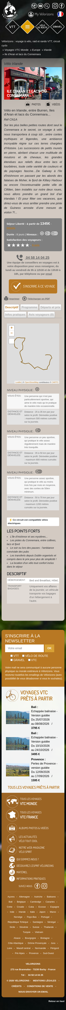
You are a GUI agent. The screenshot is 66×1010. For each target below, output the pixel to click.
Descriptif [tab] (11, 307)
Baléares (51, 896)
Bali (10, 901)
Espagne (54, 906)
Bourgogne (30, 938)
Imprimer (12, 298)
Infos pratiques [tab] (15, 314)
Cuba (31, 906)
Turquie (26, 932)
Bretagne (45, 938)
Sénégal (51, 922)
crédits (16, 986)
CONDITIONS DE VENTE (40, 986)
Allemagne (24, 896)
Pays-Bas (32, 917)
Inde (12, 912)
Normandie (40, 948)
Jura (53, 943)
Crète (9, 906)
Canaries (50, 901)
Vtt (14, 655)
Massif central (23, 948)
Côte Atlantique (15, 943)
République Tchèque (18, 922)
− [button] (11, 333)
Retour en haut (56, 1001)
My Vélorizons (41, 14)
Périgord (54, 948)
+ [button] (11, 328)
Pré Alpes (20, 953)
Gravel (17, 660)
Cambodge (35, 901)
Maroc (53, 912)
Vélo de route (35, 655)
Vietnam (39, 932)
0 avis (36, 245)
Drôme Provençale (37, 943)
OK (49, 648)
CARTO (55, 382)
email (49, 274)
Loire (9, 948)
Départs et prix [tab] (50, 307)
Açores (11, 896)
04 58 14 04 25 (33, 257)
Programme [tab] (29, 307)
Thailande (49, 927)
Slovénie (24, 927)
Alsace (17, 938)
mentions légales (44, 980)
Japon (42, 912)
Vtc (32, 660)
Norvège (18, 917)
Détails (11, 227)
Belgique (21, 901)
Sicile (12, 927)
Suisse (36, 927)
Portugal (45, 917)
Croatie (20, 906)
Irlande (22, 912)
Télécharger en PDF (36, 298)
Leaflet (18, 382)
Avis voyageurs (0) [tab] (41, 314)
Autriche (38, 896)
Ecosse (42, 906)
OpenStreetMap (32, 382)
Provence (34, 953)
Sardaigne (38, 922)
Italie (32, 912)
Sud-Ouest (48, 953)
